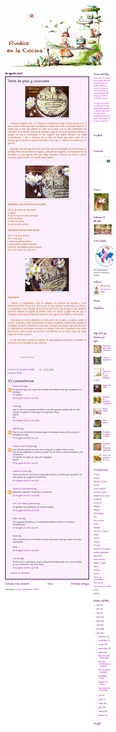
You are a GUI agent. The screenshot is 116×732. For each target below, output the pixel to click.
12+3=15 (96, 474)
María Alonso (18, 386)
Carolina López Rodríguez (23, 446)
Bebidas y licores (100, 481)
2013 (98, 625)
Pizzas (96, 534)
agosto (101, 652)
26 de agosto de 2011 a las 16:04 (26, 550)
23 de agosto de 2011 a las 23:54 (26, 510)
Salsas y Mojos (99, 563)
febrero (101, 715)
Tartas (19, 373)
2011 (98, 633)
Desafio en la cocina (101, 496)
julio (100, 695)
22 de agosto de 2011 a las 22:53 (26, 420)
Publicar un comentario (20, 573)
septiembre (103, 648)
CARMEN (16, 428)
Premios (96, 545)
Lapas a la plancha (107, 358)
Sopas (95, 566)
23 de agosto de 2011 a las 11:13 (25, 463)
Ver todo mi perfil (105, 290)
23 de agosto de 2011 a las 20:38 (26, 495)
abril (100, 707)
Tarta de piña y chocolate (104, 671)
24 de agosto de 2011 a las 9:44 (25, 528)
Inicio (50, 584)
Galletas (96, 506)
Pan (95, 517)
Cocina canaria (99, 488)
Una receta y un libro (102, 586)
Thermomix (98, 583)
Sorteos (96, 570)
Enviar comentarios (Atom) (27, 589)
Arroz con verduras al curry (106, 457)
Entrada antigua (80, 584)
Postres (96, 538)
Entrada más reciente (17, 584)
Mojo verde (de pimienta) (104, 689)
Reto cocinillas (99, 559)
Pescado (96, 527)
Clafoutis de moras (102, 683)
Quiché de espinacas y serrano (107, 348)
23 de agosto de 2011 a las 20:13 (26, 480)
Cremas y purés (99, 492)
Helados (96, 510)
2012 (98, 629)
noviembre (103, 640)
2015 (98, 617)
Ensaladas (97, 499)
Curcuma (16, 558)
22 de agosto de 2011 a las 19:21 (25, 398)
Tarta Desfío (105, 409)
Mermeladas (98, 513)
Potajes (96, 541)
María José (18, 518)
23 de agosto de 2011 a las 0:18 (25, 438)
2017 (98, 609)
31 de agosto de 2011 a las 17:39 (25, 568)
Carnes (96, 485)
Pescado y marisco (101, 531)
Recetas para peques (101, 549)
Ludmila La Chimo (20, 471)
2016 (98, 613)
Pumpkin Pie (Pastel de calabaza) (107, 447)
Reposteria (97, 556)
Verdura (96, 593)
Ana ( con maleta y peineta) (24, 503)
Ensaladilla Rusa (102, 677)
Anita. (15, 406)
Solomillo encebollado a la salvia (104, 664)
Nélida (15, 536)
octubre (101, 644)
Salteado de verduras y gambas (107, 400)
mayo (101, 703)
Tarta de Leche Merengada (104, 657)
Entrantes (97, 503)
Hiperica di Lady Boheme (23, 488)
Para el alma (98, 520)
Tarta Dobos (105, 421)
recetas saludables (100, 552)
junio (100, 699)
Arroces (96, 478)
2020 (98, 605)
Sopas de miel (106, 386)
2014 (98, 621)
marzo (101, 711)
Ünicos (96, 590)
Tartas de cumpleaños (98, 578)
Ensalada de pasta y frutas (106, 434)
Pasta (95, 524)
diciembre (102, 636)
